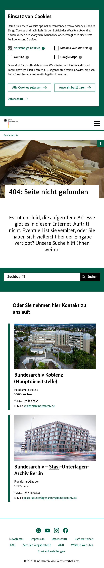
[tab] (29, 48)
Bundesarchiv (11, 135)
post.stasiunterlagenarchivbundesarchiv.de (50, 497)
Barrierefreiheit (84, 539)
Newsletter (16, 539)
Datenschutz (15, 99)
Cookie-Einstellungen (51, 551)
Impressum (37, 539)
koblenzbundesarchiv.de (39, 406)
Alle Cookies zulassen (29, 87)
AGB (61, 545)
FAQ (12, 545)
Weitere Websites (82, 545)
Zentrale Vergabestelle (37, 545)
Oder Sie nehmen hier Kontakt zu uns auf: (49, 309)
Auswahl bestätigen (75, 87)
